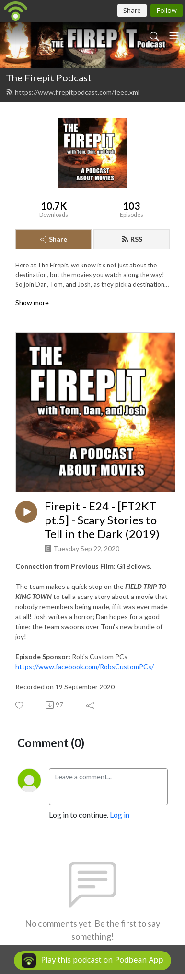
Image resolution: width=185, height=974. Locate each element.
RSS (131, 239)
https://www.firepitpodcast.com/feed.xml (72, 92)
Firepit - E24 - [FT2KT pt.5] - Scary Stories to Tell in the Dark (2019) (102, 520)
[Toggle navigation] (174, 35)
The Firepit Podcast (49, 77)
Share (53, 239)
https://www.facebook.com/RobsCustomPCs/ (84, 667)
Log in (119, 814)
